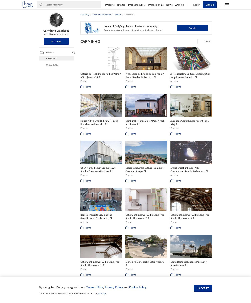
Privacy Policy (114, 287)
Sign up (209, 4)
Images (121, 4)
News (169, 4)
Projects (110, 4)
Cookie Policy (137, 287)
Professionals (156, 4)
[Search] (73, 4)
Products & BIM (137, 4)
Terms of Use (94, 287)
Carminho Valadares (56, 30)
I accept (203, 288)
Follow (56, 41)
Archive (179, 4)
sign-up (102, 293)
